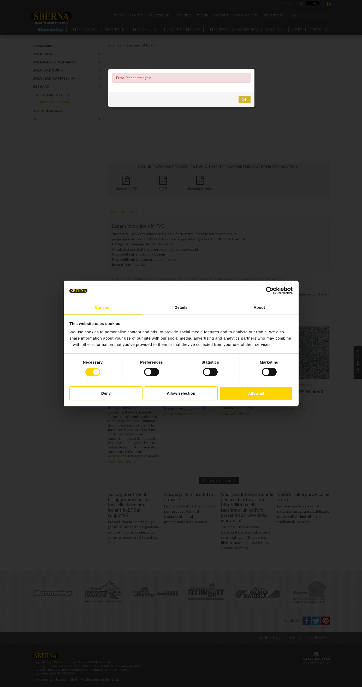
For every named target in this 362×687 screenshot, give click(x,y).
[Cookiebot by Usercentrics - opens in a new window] (270, 290)
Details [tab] (181, 307)
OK (244, 99)
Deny (106, 393)
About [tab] (259, 307)
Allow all (256, 393)
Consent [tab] (103, 307)
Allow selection (181, 393)
